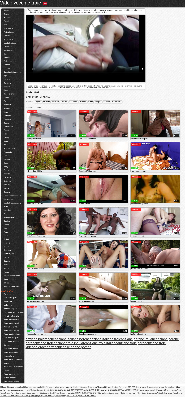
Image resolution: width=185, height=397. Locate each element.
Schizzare (8, 261)
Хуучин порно (171, 390)
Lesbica (7, 79)
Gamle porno (21, 393)
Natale (6, 268)
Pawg (6, 166)
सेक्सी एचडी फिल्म (77, 390)
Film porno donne (11, 349)
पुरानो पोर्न (69, 396)
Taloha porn (60, 396)
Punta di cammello (11, 286)
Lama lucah (104, 393)
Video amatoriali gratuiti (13, 334)
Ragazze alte (9, 279)
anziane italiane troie (105, 339)
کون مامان (94, 387)
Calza (6, 90)
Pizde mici (160, 390)
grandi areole (9, 217)
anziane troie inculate (70, 343)
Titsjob (6, 257)
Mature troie (8, 305)
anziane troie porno (131, 343)
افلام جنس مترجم (66, 387)
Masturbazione (10, 43)
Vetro (6, 232)
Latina (6, 97)
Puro (5, 228)
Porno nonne (9, 294)
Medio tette (8, 50)
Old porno (43, 396)
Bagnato (7, 123)
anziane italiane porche (72, 339)
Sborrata (7, 174)
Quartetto (7, 250)
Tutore (6, 272)
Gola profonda (9, 148)
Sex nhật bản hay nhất (34, 387)
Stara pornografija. (67, 393)
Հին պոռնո (141, 387)
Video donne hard (11, 352)
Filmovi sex (141, 393)
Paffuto (7, 185)
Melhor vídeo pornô (81, 387)
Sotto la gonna (9, 254)
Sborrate (7, 36)
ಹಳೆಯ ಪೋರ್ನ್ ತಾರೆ (63, 390)
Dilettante (7, 57)
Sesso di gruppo (10, 94)
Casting (7, 221)
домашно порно (17, 390)
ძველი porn (159, 387)
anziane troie (44, 343)
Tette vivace (8, 127)
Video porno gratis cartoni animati (11, 376)
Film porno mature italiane (11, 343)
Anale (6, 112)
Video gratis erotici (11, 323)
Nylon (6, 141)
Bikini (6, 145)
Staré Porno (55, 393)
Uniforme (7, 181)
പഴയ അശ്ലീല (111, 390)
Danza (6, 188)
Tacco (6, 130)
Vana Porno (177, 393)
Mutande (7, 116)
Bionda (6, 14)
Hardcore (7, 17)
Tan (5, 156)
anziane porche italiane (138, 339)
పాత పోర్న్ (87, 390)
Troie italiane (9, 356)
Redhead (7, 105)
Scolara (7, 192)
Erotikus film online (119, 387)
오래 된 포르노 (81, 393)
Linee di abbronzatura (12, 196)
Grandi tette (8, 39)
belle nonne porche (77, 347)
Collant (6, 239)
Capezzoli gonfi (10, 177)
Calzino (7, 159)
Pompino (7, 21)
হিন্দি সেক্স (131, 387)
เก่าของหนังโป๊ (93, 393)
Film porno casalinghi (16, 387)
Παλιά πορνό (5, 396)
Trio (5, 134)
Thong (6, 137)
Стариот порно (33, 393)
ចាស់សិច (129, 390)
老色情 (136, 390)
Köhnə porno (151, 393)
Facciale (7, 87)
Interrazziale (9, 199)
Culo (5, 54)
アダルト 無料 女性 (31, 396)
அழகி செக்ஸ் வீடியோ (34, 390)
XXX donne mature (11, 381)
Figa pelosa (8, 170)
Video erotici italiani (12, 319)
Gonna (6, 246)
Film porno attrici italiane (14, 312)
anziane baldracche (40, 339)
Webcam (7, 119)
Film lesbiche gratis (11, 338)
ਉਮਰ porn (122, 390)
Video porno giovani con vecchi (13, 369)
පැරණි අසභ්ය (78, 396)
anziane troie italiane (101, 343)
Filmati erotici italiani (12, 316)
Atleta (6, 265)
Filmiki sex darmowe (128, 393)
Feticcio (7, 243)
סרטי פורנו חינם (17, 396)
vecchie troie (116, 102)
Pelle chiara (8, 61)
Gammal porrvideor (172, 387)
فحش (102, 390)
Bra (5, 214)
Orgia (6, 236)
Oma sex (150, 387)
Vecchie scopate (10, 309)
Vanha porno (5, 390)
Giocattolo (8, 47)
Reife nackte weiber (51, 387)
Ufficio (6, 283)
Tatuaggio (8, 152)
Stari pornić (45, 393)
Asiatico (7, 108)
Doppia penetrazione (12, 276)
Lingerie (7, 65)
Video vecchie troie (20, 3)
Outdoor (7, 68)
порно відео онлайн (147, 390)
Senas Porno (10, 393)
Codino (6, 163)
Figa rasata (8, 28)
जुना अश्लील (95, 390)
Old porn (3, 387)
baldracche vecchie (48, 347)
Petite (6, 25)
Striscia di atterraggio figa (12, 74)
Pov (5, 101)
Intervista (7, 210)
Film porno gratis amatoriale (10, 300)
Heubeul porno (90, 396)
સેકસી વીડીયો (49, 390)
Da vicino (7, 83)
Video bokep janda (164, 393)
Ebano (6, 225)
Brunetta (7, 10)
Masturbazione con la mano (12, 205)
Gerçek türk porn (105, 387)
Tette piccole (9, 32)
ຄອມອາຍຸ (51, 396)
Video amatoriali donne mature (13, 361)
